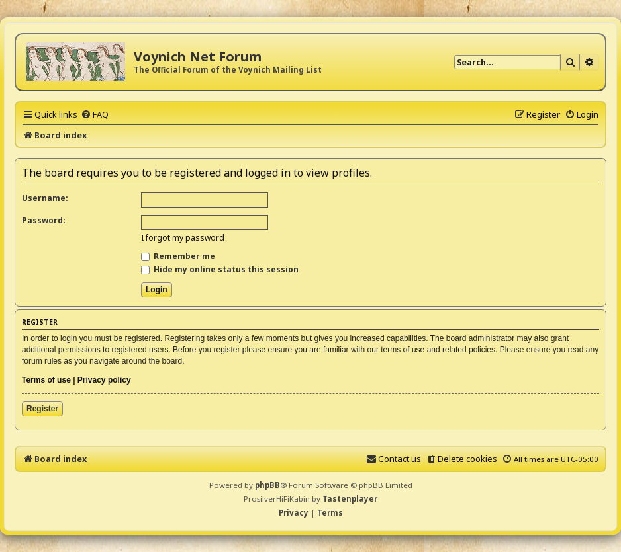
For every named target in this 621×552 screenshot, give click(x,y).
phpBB (267, 485)
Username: (45, 198)
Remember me (178, 256)
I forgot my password (182, 237)
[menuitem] (95, 114)
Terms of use (46, 380)
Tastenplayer (349, 499)
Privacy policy (104, 380)
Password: (44, 220)
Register (42, 408)
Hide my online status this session (220, 269)
